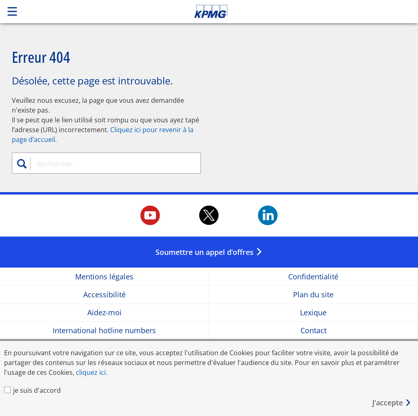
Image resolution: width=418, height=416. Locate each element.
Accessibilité (104, 294)
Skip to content (293, 11)
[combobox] (110, 164)
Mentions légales (104, 276)
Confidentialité (313, 276)
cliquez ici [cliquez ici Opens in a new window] (91, 372)
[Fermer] (392, 403)
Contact (313, 330)
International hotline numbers (104, 330)
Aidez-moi (104, 312)
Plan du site (313, 294)
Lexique (313, 312)
